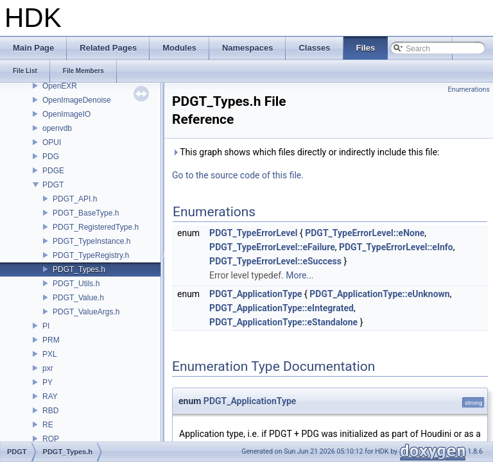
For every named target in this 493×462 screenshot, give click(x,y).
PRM (51, 340)
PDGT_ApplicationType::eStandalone (283, 322)
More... (299, 275)
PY (47, 382)
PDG (50, 156)
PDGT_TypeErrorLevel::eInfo (396, 247)
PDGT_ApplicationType (255, 294)
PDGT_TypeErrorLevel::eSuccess (275, 261)
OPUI (51, 142)
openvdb (57, 128)
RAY (50, 396)
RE (47, 424)
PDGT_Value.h (78, 297)
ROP (50, 438)
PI (45, 325)
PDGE (53, 170)
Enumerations (468, 89)
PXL (49, 354)
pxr (47, 368)
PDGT (53, 184)
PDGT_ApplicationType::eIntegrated (281, 308)
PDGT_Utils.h (76, 283)
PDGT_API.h (75, 198)
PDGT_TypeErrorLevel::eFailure (272, 247)
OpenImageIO (66, 114)
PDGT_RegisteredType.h (96, 227)
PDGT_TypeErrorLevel (253, 233)
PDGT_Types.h (79, 269)
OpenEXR (59, 85)
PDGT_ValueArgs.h (86, 311)
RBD (50, 410)
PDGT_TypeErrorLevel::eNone (364, 233)
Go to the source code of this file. (238, 175)
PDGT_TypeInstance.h (91, 241)
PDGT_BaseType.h (86, 213)
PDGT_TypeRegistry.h (91, 255)
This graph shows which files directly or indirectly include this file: (306, 152)
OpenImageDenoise (76, 100)
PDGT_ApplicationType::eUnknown (379, 294)
